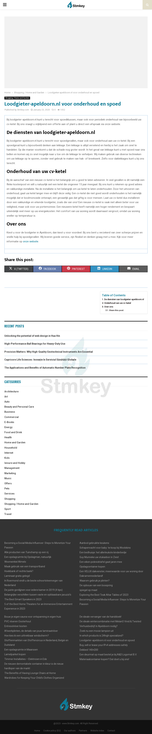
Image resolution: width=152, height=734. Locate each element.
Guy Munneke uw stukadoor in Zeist (99, 557)
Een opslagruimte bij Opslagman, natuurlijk (27, 557)
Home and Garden (14, 442)
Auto (7, 401)
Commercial (11, 417)
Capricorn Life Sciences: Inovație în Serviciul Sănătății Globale (40, 359)
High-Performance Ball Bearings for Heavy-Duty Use (34, 343)
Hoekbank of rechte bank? (18, 571)
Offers (8, 483)
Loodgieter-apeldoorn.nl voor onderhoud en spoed (107, 640)
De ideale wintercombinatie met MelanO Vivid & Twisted (110, 621)
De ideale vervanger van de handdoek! (100, 616)
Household (10, 447)
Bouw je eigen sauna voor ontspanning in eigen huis (32, 616)
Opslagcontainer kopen (92, 566)
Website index (97, 730)
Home (37, 730)
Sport (7, 509)
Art (6, 396)
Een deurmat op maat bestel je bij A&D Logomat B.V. (108, 654)
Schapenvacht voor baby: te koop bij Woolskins (105, 547)
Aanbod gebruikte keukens (94, 543)
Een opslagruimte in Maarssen (21, 649)
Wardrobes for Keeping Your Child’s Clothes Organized (34, 677)
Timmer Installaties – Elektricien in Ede (25, 659)
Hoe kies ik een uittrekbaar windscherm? (26, 635)
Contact (111, 730)
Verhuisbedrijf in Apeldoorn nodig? (99, 626)
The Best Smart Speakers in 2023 (22, 599)
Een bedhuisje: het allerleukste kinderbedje (103, 552)
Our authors (70, 730)
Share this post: (116, 310)
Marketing (10, 473)
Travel (8, 514)
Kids (7, 457)
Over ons (108, 306)
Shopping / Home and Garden (17, 98)
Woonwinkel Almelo (15, 561)
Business (9, 411)
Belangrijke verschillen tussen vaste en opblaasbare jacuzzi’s (37, 594)
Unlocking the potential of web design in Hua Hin (32, 335)
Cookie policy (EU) (52, 730)
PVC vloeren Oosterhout (17, 621)
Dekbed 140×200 (89, 649)
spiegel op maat (88, 590)
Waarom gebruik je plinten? (94, 580)
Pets (6, 488)
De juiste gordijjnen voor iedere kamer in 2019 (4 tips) (33, 589)
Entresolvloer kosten (15, 626)
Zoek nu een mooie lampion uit (97, 630)
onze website (30, 241)
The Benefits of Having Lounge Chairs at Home (30, 673)
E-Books (9, 422)
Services (9, 493)
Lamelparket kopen (15, 654)
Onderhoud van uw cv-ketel (117, 303)
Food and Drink (13, 432)
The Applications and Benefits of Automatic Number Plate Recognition (45, 367)
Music (7, 478)
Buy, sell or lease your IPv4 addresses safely (104, 645)
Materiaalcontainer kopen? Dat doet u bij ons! (104, 659)
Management (11, 468)
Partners (83, 730)
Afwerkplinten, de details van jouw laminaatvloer (31, 630)
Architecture (11, 391)
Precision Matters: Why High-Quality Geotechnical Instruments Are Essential (48, 351)
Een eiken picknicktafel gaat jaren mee (101, 561)
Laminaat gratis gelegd (17, 575)
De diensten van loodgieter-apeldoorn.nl (124, 299)
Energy (8, 427)
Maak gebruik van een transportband (24, 566)
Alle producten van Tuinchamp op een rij (26, 552)
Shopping (9, 498)
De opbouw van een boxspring (96, 585)
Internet (8, 452)
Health (8, 437)
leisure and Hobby (14, 463)
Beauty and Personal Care (19, 406)
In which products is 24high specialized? (101, 635)
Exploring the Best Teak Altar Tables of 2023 (104, 594)
